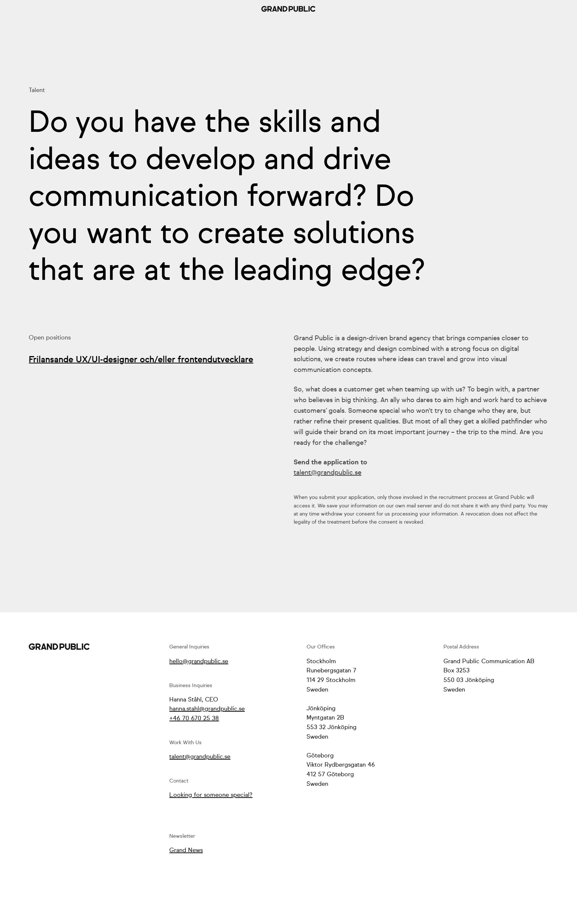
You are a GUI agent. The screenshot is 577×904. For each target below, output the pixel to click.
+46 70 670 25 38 (194, 718)
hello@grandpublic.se (198, 661)
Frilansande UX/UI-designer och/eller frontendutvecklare (141, 360)
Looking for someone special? (210, 795)
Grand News (186, 850)
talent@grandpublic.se (327, 472)
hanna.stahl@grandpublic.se (207, 709)
